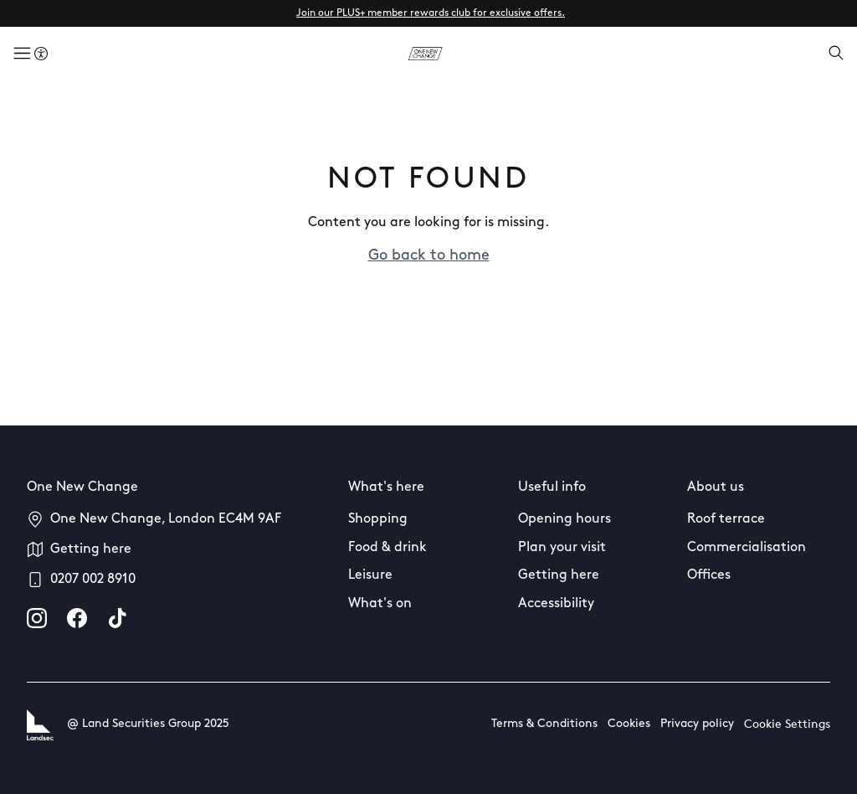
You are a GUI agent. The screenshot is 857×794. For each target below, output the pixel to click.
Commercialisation (746, 547)
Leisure (370, 575)
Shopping (378, 519)
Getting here (90, 549)
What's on (380, 604)
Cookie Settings (787, 725)
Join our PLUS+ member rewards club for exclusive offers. (430, 13)
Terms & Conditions (544, 724)
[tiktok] (117, 618)
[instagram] (37, 618)
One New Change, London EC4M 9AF (165, 519)
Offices (709, 575)
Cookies (629, 724)
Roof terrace (726, 519)
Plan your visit (562, 547)
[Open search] (836, 54)
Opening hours (564, 519)
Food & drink (387, 547)
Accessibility (556, 604)
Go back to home (429, 256)
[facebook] (77, 618)
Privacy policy (697, 724)
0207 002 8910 (93, 579)
